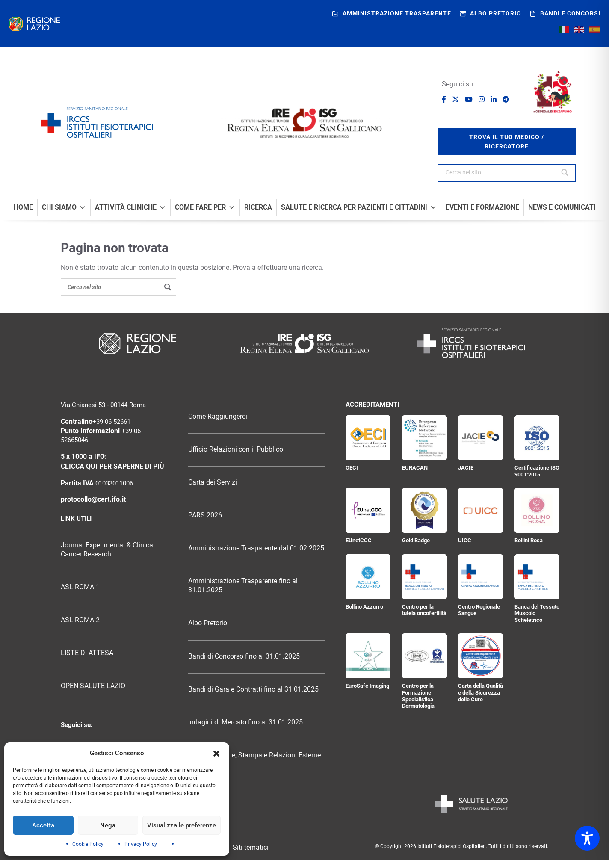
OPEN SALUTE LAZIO (93, 686)
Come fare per (205, 207)
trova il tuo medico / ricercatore (506, 141)
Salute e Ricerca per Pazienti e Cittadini (359, 207)
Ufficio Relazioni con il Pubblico (235, 449)
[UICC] (480, 510)
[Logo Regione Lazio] (138, 343)
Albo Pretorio (207, 623)
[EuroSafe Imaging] (368, 655)
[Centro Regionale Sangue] (480, 576)
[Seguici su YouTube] (469, 99)
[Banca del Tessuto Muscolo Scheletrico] (536, 576)
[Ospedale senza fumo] (552, 92)
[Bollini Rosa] (536, 510)
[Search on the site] (118, 287)
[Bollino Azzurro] (368, 576)
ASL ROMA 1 (80, 587)
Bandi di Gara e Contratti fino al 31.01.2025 (253, 689)
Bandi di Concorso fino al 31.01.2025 (244, 656)
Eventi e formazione (482, 207)
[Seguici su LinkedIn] (494, 99)
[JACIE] (480, 437)
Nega (107, 825)
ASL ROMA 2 (80, 620)
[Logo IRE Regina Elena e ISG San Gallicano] (304, 123)
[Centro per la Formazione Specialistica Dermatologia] (424, 655)
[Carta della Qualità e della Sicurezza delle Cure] (480, 655)
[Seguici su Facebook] (445, 99)
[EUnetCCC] (368, 510)
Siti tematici (251, 847)
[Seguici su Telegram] (506, 99)
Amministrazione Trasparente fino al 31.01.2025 (243, 585)
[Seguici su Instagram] (482, 99)
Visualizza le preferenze (181, 825)
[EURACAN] (424, 437)
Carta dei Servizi (212, 482)
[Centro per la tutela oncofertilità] (424, 576)
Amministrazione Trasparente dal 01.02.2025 (256, 548)
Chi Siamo (64, 207)
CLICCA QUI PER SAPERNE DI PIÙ (112, 466)
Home (23, 207)
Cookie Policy (87, 844)
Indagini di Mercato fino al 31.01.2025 (245, 722)
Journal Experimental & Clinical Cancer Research (108, 549)
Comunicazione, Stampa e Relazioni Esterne (254, 755)
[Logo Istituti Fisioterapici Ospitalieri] (304, 343)
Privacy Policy (140, 844)
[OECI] (368, 437)
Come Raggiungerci (217, 416)
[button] (216, 753)
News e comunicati (562, 207)
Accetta (43, 825)
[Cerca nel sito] (565, 173)
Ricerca (258, 207)
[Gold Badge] (424, 510)
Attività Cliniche (130, 207)
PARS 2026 (205, 515)
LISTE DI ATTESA (87, 653)
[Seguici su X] (456, 99)
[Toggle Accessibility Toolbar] (587, 838)
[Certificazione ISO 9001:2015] (536, 437)
